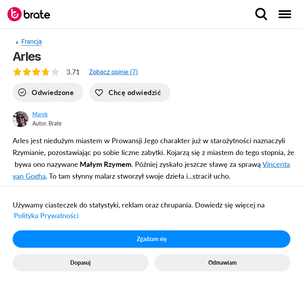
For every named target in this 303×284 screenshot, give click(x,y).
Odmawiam (222, 262)
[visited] (48, 92)
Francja (31, 41)
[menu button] (285, 14)
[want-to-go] (130, 92)
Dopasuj (80, 262)
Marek (40, 114)
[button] (113, 72)
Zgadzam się (151, 238)
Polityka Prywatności (46, 215)
